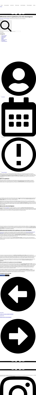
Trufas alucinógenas (29, 5)
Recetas (2, 5)
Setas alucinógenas (23, 5)
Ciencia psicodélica (6, 5)
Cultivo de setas (17, 5)
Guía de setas (12, 5)
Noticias (34, 5)
